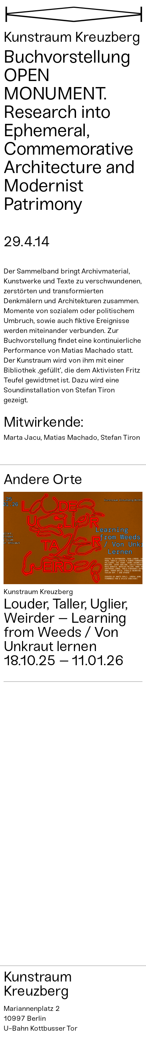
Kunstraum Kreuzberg (38, 983)
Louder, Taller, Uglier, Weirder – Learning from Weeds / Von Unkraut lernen (66, 625)
